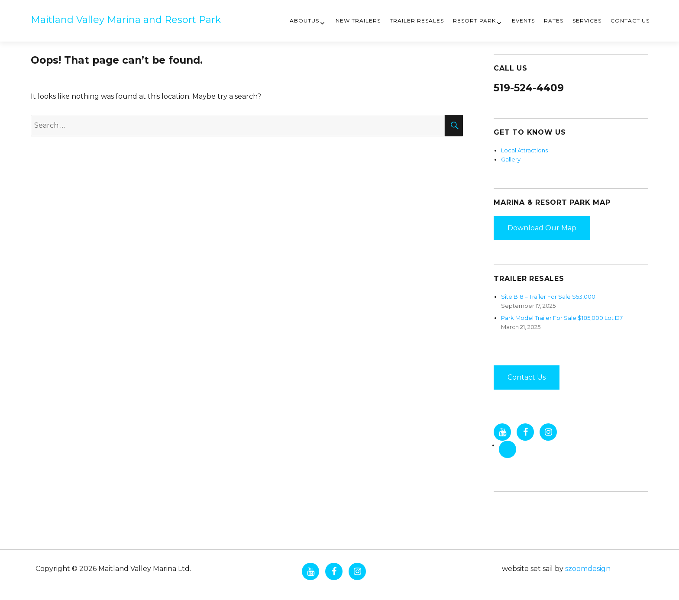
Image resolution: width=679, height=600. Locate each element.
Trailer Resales (417, 20)
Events (523, 20)
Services (586, 20)
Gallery (511, 159)
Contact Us (630, 20)
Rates (553, 20)
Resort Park (474, 20)
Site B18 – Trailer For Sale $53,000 (548, 296)
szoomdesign (588, 569)
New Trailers (358, 20)
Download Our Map (542, 228)
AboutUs (304, 20)
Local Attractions (524, 150)
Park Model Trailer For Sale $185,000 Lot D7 (562, 317)
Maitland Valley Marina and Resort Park (126, 20)
